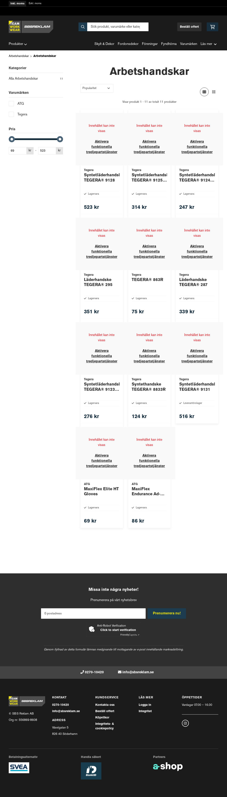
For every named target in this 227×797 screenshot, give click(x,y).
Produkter (18, 44)
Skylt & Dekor (104, 44)
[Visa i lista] (214, 91)
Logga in (145, 705)
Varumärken (188, 44)
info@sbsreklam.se (138, 672)
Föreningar (150, 44)
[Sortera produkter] (96, 88)
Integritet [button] (145, 711)
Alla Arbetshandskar (36, 79)
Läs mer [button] (209, 44)
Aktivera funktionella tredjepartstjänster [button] (101, 147)
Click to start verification (118, 630)
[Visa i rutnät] (204, 91)
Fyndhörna (169, 44)
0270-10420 (94, 672)
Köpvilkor (102, 717)
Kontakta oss (104, 705)
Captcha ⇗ (129, 635)
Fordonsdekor (128, 44)
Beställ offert (189, 27)
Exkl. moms (35, 3)
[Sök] (113, 26)
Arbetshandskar (19, 56)
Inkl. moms (17, 4)
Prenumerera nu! (168, 613)
